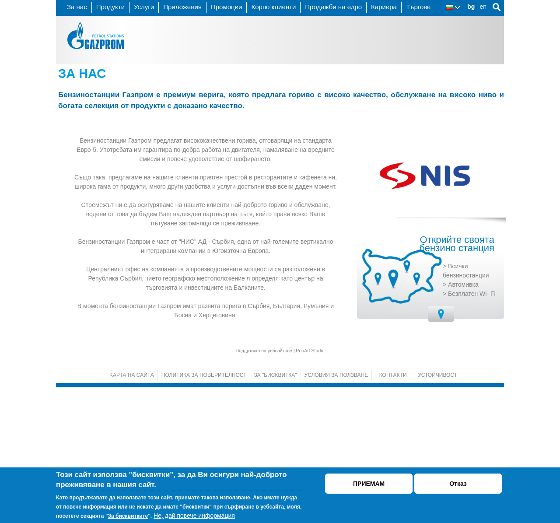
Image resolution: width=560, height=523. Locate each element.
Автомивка (463, 420)
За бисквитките (128, 516)
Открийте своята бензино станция (456, 379)
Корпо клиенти (273, 7)
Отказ (458, 483)
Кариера (384, 7)
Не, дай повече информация (194, 515)
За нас (77, 7)
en (483, 6)
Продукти (110, 7)
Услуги (144, 7)
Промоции (226, 7)
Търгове (418, 7)
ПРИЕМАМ (369, 483)
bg (471, 6)
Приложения (182, 7)
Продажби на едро (333, 7)
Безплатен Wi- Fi (472, 429)
